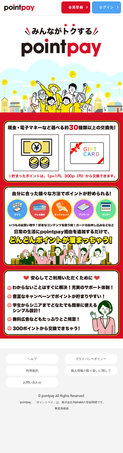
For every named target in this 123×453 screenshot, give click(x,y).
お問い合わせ (32, 382)
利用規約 (32, 371)
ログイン (109, 7)
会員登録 (78, 7)
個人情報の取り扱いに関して (91, 371)
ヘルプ (32, 359)
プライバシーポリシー (90, 359)
